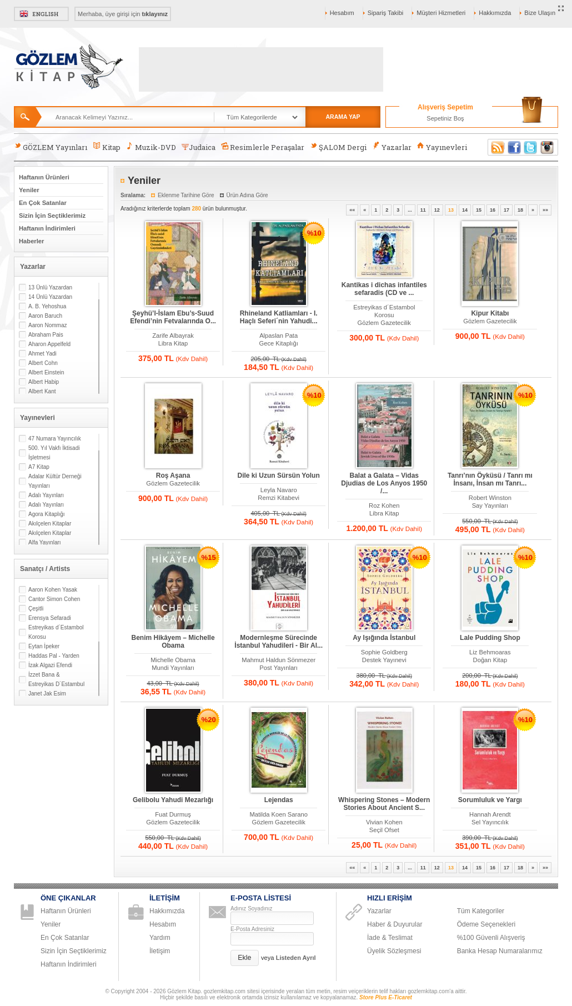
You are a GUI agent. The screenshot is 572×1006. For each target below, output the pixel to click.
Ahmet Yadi (42, 354)
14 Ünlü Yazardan (50, 297)
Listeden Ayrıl (296, 957)
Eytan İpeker (43, 646)
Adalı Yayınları (46, 495)
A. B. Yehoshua (47, 306)
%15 (209, 557)
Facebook (514, 147)
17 (506, 210)
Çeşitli (35, 608)
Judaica (198, 147)
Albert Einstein (46, 372)
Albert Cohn (43, 363)
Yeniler (29, 190)
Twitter (531, 147)
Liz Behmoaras (490, 652)
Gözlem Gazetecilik (384, 322)
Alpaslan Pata (278, 335)
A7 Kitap (38, 467)
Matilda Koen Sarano (278, 814)
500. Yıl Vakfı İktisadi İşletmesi (53, 453)
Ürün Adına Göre (247, 195)
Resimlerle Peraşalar (262, 147)
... (410, 210)
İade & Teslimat (390, 938)
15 (478, 210)
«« (352, 210)
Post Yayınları (278, 667)
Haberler (31, 241)
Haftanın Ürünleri (44, 177)
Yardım (159, 938)
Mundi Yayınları (173, 667)
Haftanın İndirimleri (47, 228)
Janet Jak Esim (47, 693)
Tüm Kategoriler (480, 911)
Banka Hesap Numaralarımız (500, 951)
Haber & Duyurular (394, 924)
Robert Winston (490, 497)
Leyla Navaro (278, 490)
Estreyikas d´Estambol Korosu (55, 632)
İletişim (159, 951)
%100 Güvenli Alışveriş (491, 938)
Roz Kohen (384, 505)
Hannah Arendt (490, 814)
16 (492, 210)
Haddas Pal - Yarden (53, 656)
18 (520, 210)
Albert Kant (42, 391)
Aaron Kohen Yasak (52, 590)
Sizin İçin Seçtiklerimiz (52, 215)
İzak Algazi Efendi (50, 665)
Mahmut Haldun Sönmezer (278, 660)
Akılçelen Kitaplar (49, 523)
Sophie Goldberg (384, 652)
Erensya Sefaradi (49, 618)
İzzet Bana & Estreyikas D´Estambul (56, 679)
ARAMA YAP (342, 116)
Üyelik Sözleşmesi (394, 951)
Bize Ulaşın (539, 12)
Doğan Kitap (490, 660)
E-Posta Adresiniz (252, 929)
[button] (244, 958)
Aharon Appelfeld (49, 344)
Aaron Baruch (45, 316)
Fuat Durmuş (173, 814)
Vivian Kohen (384, 822)
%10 (314, 233)
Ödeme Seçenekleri (486, 924)
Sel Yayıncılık (490, 822)
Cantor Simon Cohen (54, 599)
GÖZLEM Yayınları (50, 147)
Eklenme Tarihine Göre (186, 195)
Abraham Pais (45, 335)
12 (437, 210)
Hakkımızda (495, 12)
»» (545, 210)
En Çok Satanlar (43, 202)
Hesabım (342, 12)
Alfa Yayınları (44, 542)
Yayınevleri (442, 147)
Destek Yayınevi (384, 660)
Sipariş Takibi (386, 12)
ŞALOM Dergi (338, 147)
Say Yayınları (490, 505)
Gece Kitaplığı (278, 343)
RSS (496, 147)
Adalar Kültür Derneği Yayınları (55, 481)
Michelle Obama (172, 660)
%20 (209, 719)
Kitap (106, 147)
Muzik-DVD (151, 147)
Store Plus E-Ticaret (385, 997)
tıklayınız (155, 14)
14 (465, 210)
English (41, 14)
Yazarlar (391, 147)
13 (451, 210)
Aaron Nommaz (47, 325)
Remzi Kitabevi (278, 497)
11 (423, 210)
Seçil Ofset (384, 830)
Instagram (547, 147)
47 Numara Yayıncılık (54, 439)
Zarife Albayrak (173, 335)
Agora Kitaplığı (46, 514)
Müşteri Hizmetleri (441, 12)
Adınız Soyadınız (251, 908)
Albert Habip (43, 382)
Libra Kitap (173, 343)
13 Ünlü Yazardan (50, 287)
